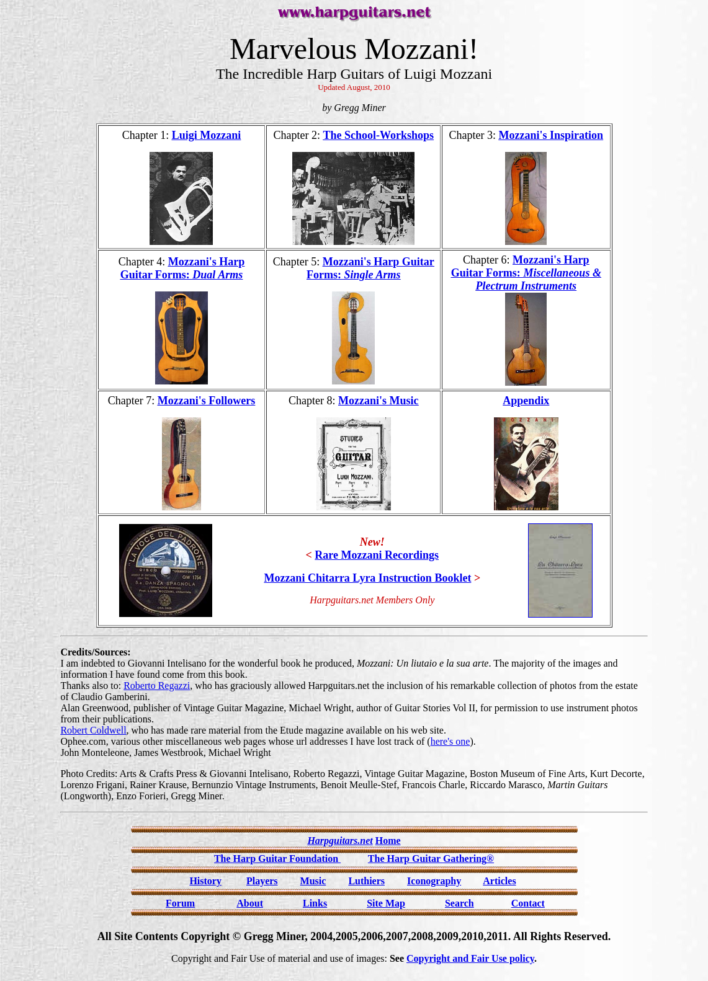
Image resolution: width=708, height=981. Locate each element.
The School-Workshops (378, 135)
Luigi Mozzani (206, 135)
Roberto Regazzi (156, 685)
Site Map (386, 903)
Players (262, 881)
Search (459, 903)
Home (388, 840)
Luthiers (366, 881)
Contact (528, 903)
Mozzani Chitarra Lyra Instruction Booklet (367, 578)
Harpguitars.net (339, 840)
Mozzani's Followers (206, 400)
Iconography (434, 881)
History (205, 881)
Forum (180, 903)
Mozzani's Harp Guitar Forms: (182, 268)
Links (315, 903)
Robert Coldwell (93, 730)
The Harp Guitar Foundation (277, 858)
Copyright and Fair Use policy (470, 958)
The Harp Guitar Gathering (431, 858)
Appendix (526, 400)
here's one (450, 741)
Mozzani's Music (378, 400)
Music (313, 881)
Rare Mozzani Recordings (377, 555)
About (249, 903)
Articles (499, 881)
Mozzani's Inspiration (551, 135)
